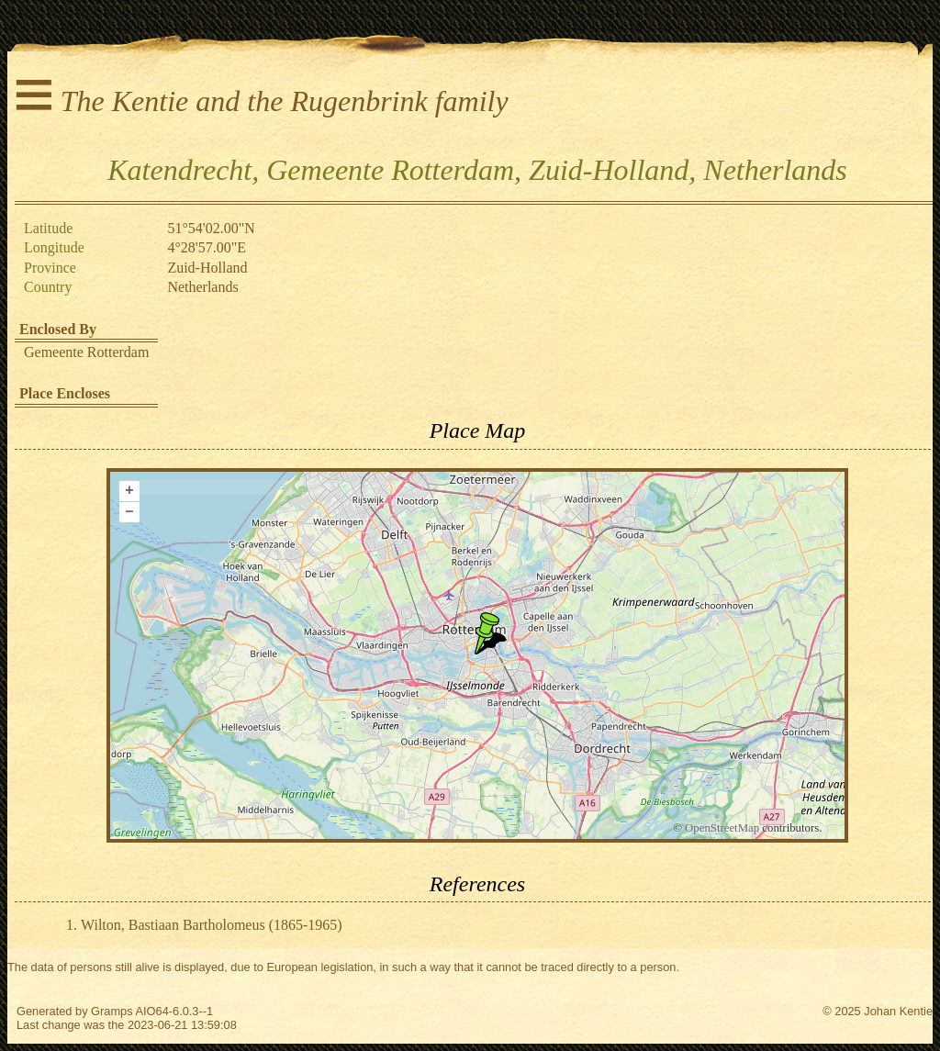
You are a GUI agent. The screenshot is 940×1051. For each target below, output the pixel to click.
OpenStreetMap (722, 828)
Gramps (112, 1011)
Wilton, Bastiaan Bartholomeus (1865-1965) (211, 925)
